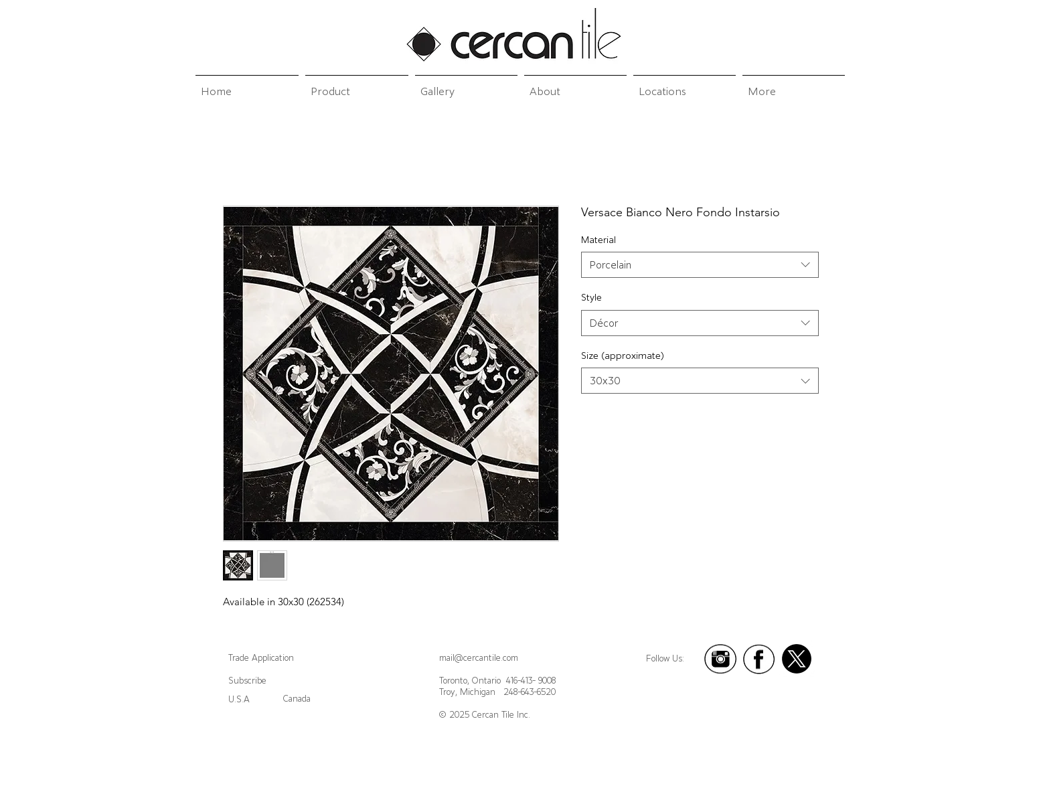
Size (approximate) (622, 355)
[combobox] (700, 265)
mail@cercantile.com (478, 657)
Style (591, 297)
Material (598, 240)
